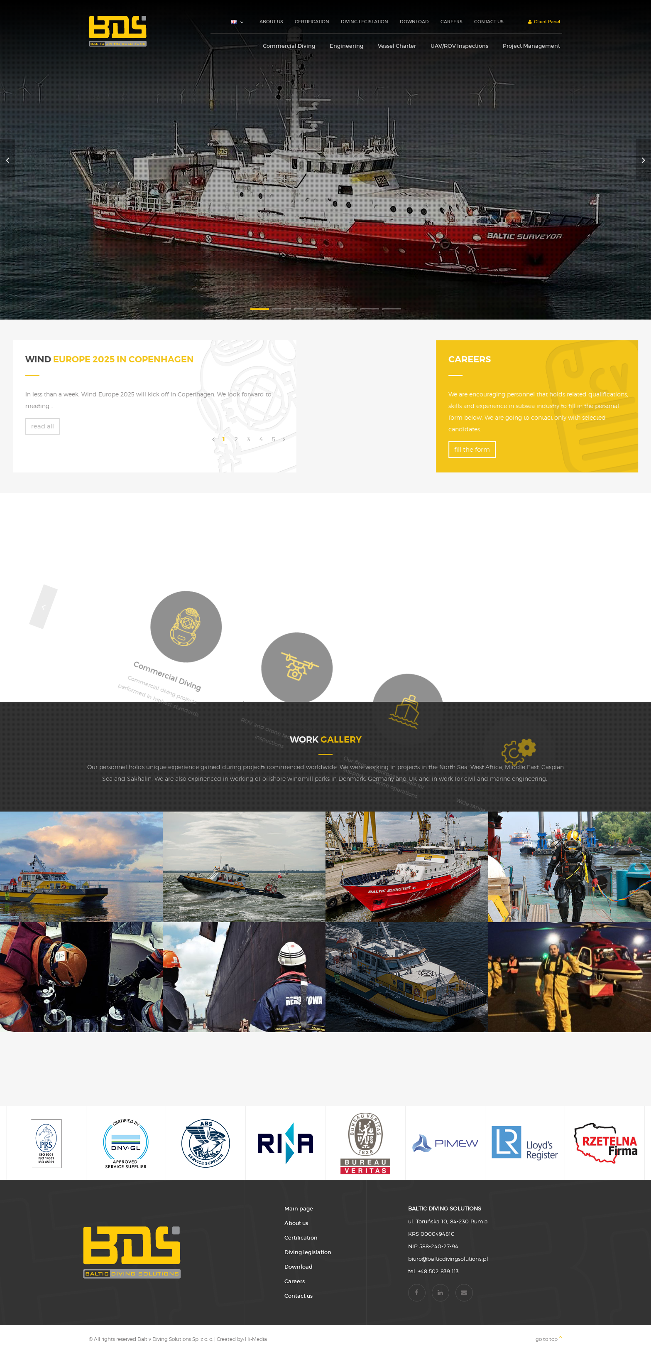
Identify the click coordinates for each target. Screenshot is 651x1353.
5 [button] (347, 309)
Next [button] (643, 160)
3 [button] (303, 309)
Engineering (346, 45)
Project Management (531, 45)
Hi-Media (256, 1339)
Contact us (489, 22)
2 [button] (281, 309)
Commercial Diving (289, 45)
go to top (549, 1339)
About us (271, 22)
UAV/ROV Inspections (459, 45)
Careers (452, 22)
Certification (312, 22)
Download (414, 22)
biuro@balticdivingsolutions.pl (448, 1258)
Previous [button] (7, 160)
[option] (325, 160)
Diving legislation (364, 22)
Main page (298, 1208)
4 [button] (325, 309)
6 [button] (369, 309)
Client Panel (544, 22)
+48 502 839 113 (438, 1271)
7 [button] (391, 309)
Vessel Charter (397, 45)
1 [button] (259, 309)
